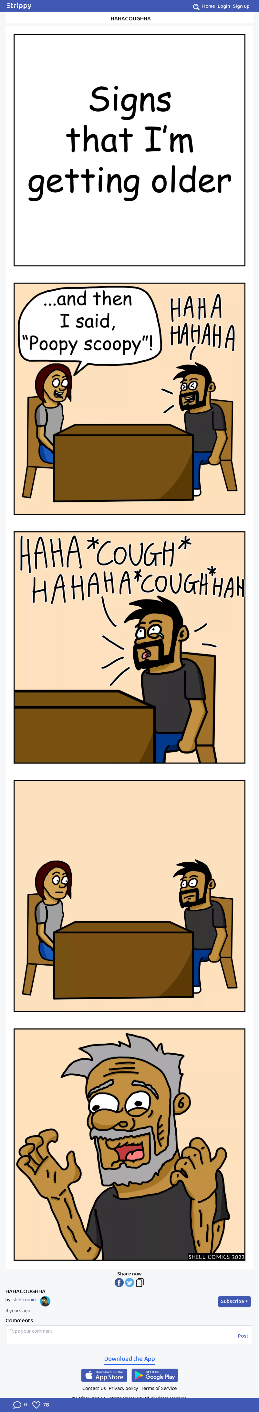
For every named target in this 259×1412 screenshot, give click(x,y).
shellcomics (25, 1300)
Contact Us (94, 1388)
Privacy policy (123, 1388)
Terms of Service (159, 1388)
